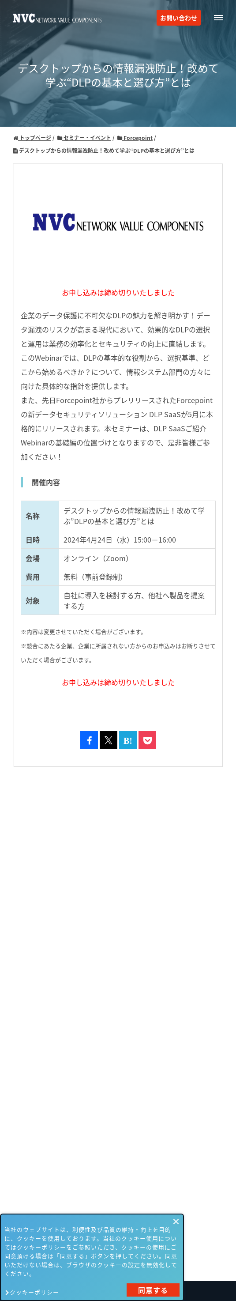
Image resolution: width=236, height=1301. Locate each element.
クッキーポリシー (34, 1292)
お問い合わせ (178, 17)
